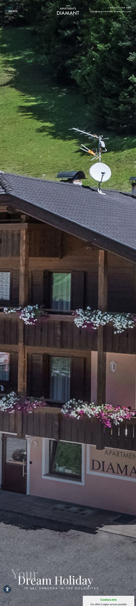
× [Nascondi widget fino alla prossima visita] (10, 585)
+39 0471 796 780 (119, 7)
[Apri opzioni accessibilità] (7, 589)
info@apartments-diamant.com (110, 11)
